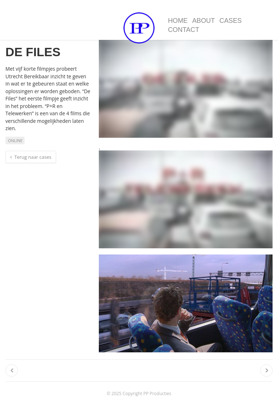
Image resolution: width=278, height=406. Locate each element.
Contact (183, 29)
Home (178, 20)
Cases (230, 20)
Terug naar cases (30, 157)
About (203, 20)
